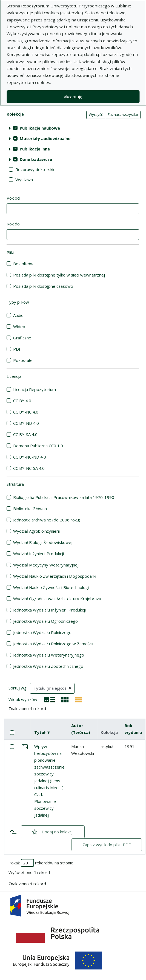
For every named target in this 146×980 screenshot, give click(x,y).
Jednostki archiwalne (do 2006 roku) (46, 520)
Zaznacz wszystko (122, 114)
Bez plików (23, 263)
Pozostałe (23, 360)
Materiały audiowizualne (45, 138)
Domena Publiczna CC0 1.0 (38, 445)
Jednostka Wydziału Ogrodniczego (45, 621)
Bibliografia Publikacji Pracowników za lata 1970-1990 (63, 497)
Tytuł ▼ (42, 732)
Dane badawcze (36, 159)
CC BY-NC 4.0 (25, 412)
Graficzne (22, 337)
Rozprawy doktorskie (35, 169)
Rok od (13, 198)
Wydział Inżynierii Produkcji (38, 553)
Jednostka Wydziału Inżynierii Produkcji (49, 610)
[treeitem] (73, 128)
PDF (17, 349)
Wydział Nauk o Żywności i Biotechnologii (51, 587)
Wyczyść (96, 114)
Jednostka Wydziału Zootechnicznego (48, 666)
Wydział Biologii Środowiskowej (42, 542)
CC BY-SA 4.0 (25, 434)
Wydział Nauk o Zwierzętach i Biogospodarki (54, 576)
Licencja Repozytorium (34, 389)
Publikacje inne (35, 149)
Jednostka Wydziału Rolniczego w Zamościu (54, 643)
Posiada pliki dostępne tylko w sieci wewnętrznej (59, 275)
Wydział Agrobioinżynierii (36, 531)
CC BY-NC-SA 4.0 (29, 468)
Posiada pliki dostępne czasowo (43, 286)
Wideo (19, 326)
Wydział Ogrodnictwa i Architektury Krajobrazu (57, 598)
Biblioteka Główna (30, 508)
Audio (18, 315)
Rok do (13, 224)
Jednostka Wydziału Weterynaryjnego (48, 655)
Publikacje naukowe (40, 128)
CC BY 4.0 (22, 400)
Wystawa (24, 179)
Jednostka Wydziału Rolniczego (42, 632)
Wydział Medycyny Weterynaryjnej (46, 565)
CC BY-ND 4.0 (26, 423)
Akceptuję (73, 96)
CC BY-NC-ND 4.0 (29, 457)
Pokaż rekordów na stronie (40, 863)
